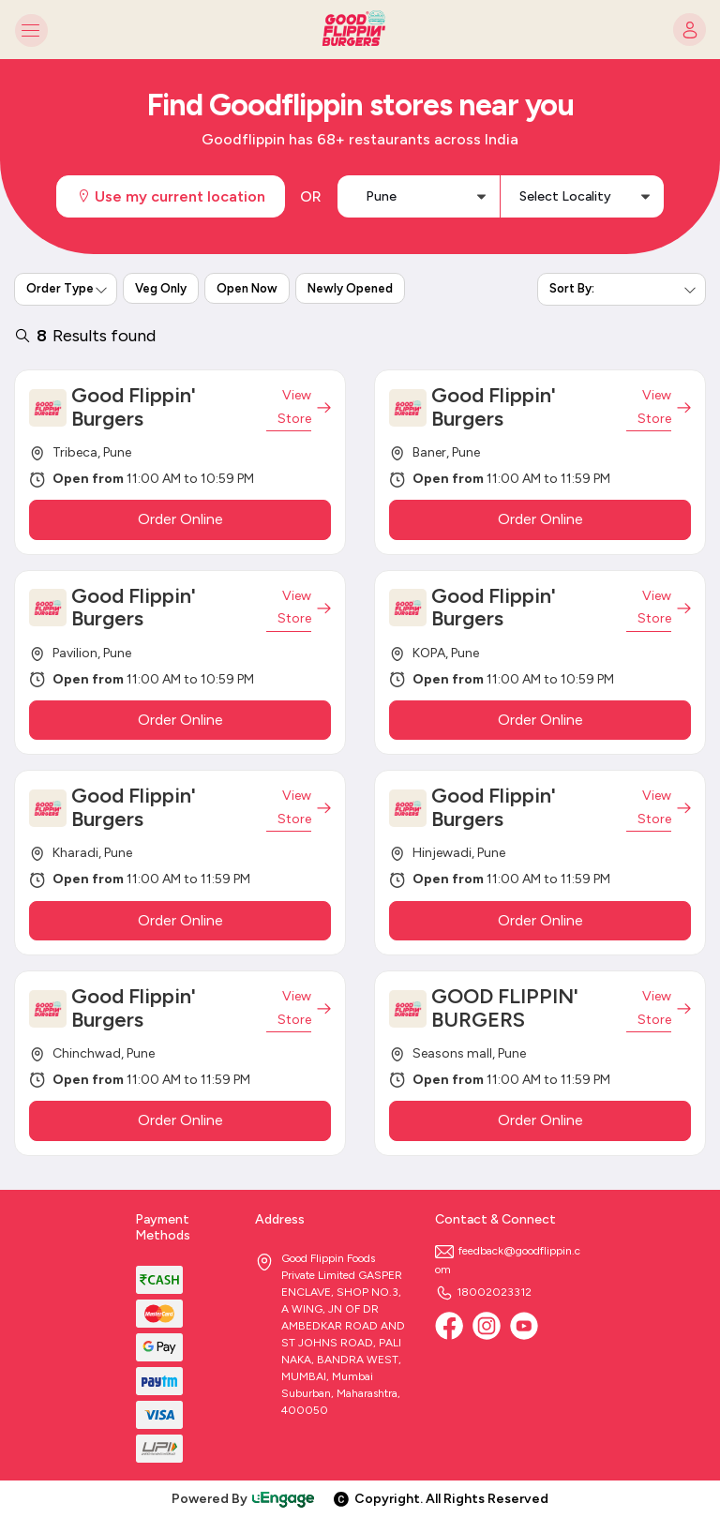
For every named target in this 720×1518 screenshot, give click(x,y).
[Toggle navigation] (30, 29)
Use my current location (170, 196)
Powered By (244, 1499)
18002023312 (483, 1292)
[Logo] (360, 29)
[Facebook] (449, 1326)
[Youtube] (524, 1326)
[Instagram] (486, 1326)
